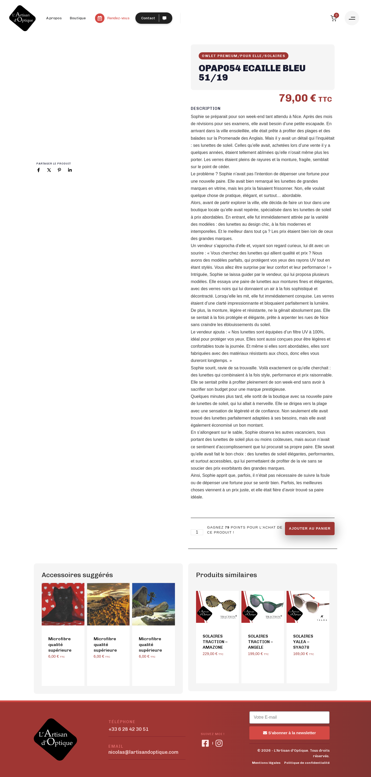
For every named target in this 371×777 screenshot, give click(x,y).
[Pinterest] (59, 170)
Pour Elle (251, 56)
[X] (49, 170)
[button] (352, 18)
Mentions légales (266, 763)
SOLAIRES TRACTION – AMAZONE (215, 642)
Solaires (274, 56)
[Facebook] (38, 170)
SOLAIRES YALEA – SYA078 (303, 642)
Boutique (78, 18)
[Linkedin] (70, 170)
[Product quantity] (197, 532)
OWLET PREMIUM (220, 56)
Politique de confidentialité (307, 763)
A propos (54, 18)
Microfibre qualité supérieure (60, 644)
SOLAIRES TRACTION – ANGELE (260, 642)
